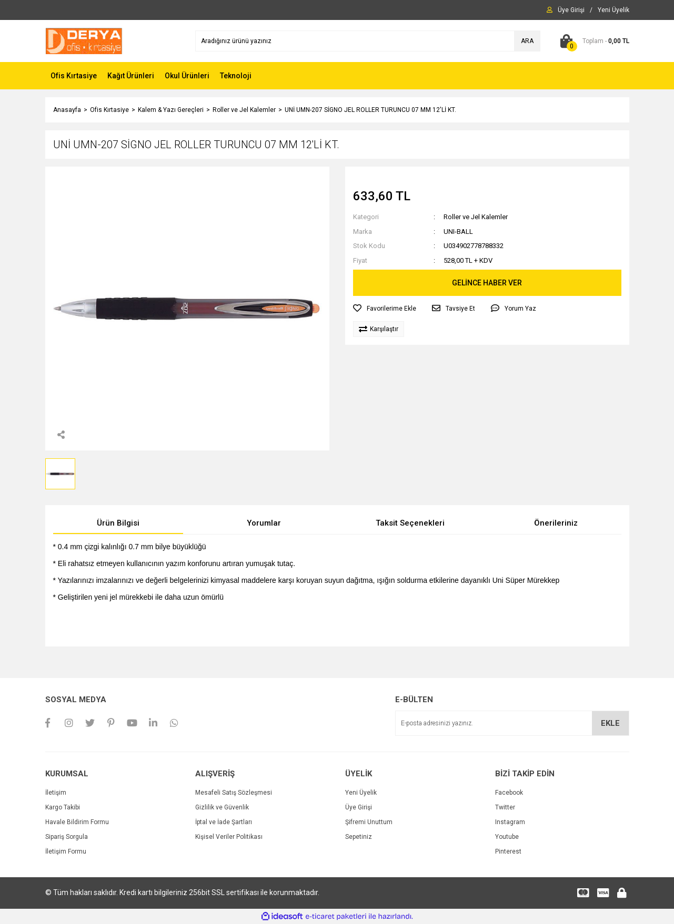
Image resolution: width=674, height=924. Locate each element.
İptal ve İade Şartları (223, 822)
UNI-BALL (458, 231)
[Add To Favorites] (384, 308)
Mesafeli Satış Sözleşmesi (233, 792)
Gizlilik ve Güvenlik (222, 807)
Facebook (509, 792)
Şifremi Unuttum (369, 822)
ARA (527, 41)
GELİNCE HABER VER (487, 283)
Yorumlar (264, 523)
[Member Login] (571, 10)
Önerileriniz (556, 523)
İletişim (55, 792)
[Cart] (592, 41)
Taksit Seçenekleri (410, 523)
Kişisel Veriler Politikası (229, 836)
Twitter (505, 807)
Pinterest (508, 851)
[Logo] (84, 40)
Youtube (507, 836)
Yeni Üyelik (361, 792)
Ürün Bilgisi (118, 523)
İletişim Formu (65, 851)
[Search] (367, 41)
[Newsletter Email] (512, 723)
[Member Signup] (613, 10)
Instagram (510, 822)
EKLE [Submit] (610, 723)
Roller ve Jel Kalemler (476, 217)
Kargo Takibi (62, 807)
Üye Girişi (358, 807)
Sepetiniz (358, 836)
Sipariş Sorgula (66, 836)
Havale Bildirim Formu (77, 822)
